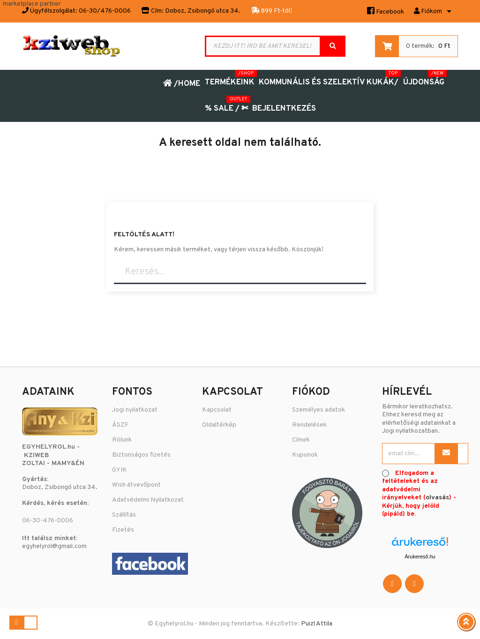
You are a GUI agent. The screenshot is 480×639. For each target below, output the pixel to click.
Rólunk (122, 440)
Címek (301, 440)
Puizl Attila (316, 624)
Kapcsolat (217, 410)
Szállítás (124, 515)
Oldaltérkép (219, 425)
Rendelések (309, 425)
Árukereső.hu (420, 556)
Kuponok (305, 455)
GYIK (119, 470)
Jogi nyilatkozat (135, 410)
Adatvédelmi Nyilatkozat (148, 500)
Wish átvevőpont (136, 485)
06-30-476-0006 (47, 521)
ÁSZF (120, 425)
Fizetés (123, 530)
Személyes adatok (318, 410)
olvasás (437, 498)
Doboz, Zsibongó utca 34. (202, 11)
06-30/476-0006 (105, 11)
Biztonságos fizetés (141, 455)
